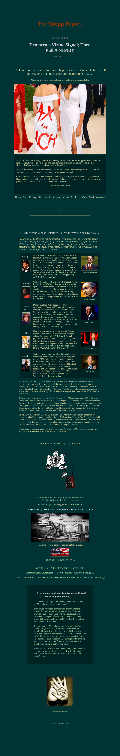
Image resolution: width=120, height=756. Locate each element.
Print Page (100, 577)
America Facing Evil (84, 572)
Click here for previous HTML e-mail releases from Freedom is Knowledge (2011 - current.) (60, 498)
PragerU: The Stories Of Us (60, 559)
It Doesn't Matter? (64, 572)
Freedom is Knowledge (60, 723)
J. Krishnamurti (76, 597)
